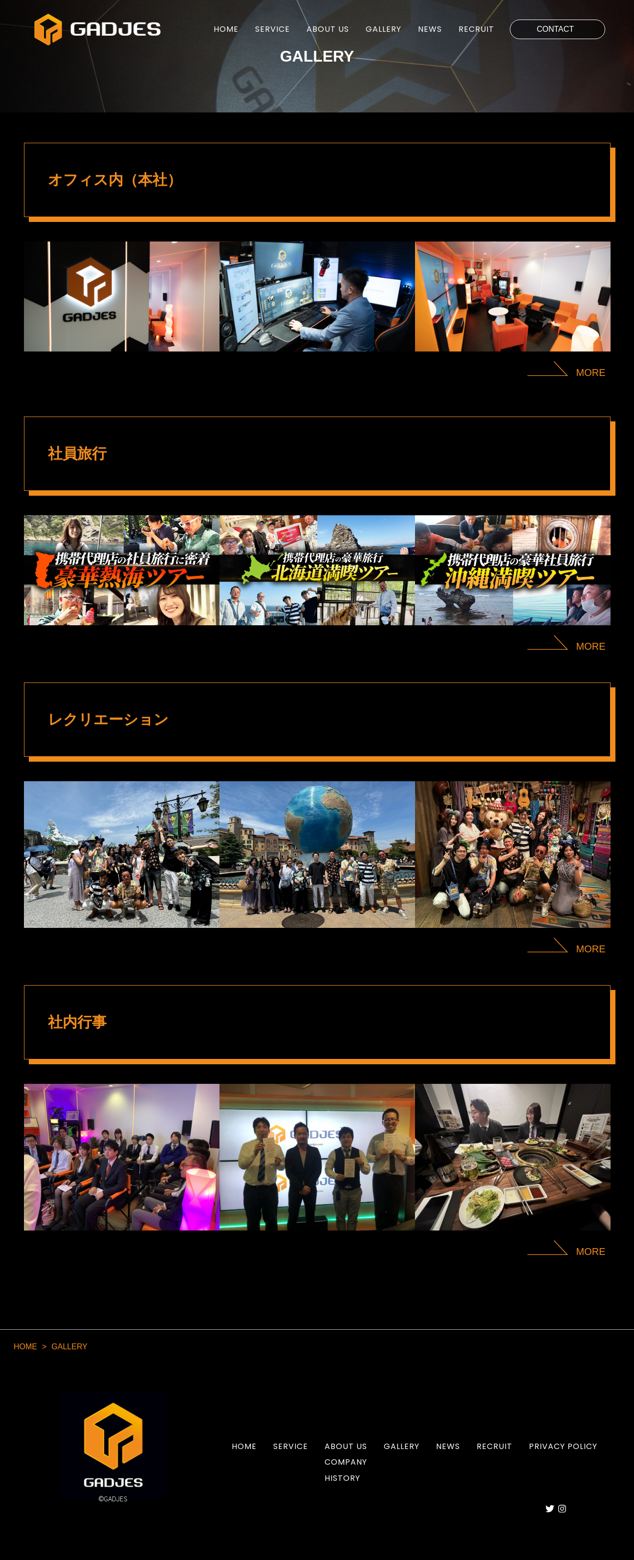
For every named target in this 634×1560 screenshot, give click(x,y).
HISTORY (342, 1478)
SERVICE (272, 29)
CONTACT (555, 29)
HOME (226, 29)
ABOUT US (327, 29)
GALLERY (383, 29)
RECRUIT (476, 29)
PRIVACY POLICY (563, 1446)
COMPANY (346, 1462)
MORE (591, 372)
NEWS (430, 29)
